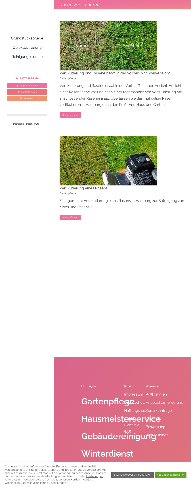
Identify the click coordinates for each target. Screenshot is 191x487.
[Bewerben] (27, 98)
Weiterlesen (12, 482)
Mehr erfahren (70, 115)
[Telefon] (27, 78)
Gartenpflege (68, 78)
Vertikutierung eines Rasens (84, 188)
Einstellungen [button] (94, 476)
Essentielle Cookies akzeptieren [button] (132, 474)
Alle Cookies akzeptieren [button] (170, 474)
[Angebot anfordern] (27, 85)
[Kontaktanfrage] (27, 92)
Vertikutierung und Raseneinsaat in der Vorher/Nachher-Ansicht (115, 73)
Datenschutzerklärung (34, 482)
